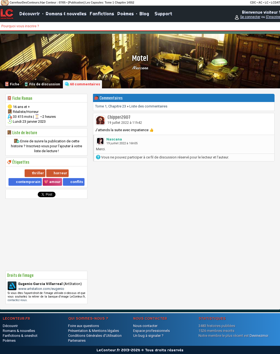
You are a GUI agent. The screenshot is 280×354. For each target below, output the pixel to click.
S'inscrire (273, 17)
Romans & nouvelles (66, 13)
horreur (60, 173)
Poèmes (125, 13)
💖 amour (52, 182)
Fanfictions (102, 13)
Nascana (140, 68)
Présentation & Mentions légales (93, 331)
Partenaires (77, 340)
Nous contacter (145, 326)
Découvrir (29, 13)
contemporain (28, 182)
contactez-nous (17, 300)
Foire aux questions (83, 326)
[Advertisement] (46, 235)
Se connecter (250, 17)
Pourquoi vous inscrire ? (20, 26)
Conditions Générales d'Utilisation (95, 336)
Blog (144, 13)
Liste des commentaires (148, 106)
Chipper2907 (118, 117)
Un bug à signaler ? (148, 336)
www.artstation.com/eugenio (41, 289)
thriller (38, 173)
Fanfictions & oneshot (20, 336)
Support (163, 13)
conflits (76, 182)
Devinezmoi (259, 336)
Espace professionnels (151, 331)
